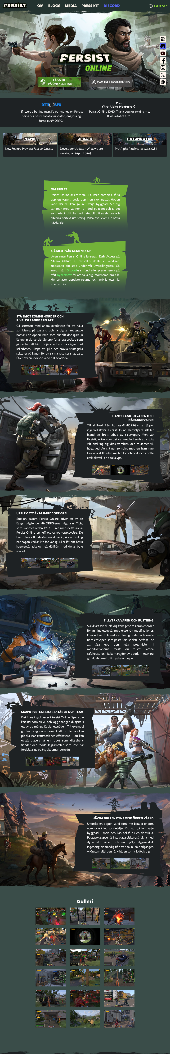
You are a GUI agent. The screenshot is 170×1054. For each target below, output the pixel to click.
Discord (112, 5)
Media (71, 5)
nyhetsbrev (64, 275)
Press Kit (90, 5)
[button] (158, 5)
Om (40, 5)
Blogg (54, 5)
